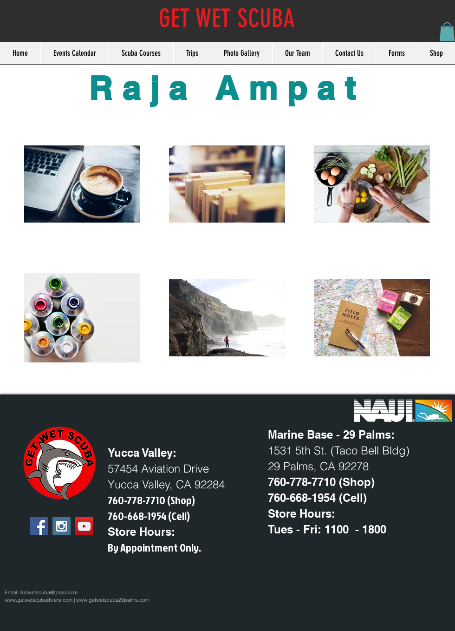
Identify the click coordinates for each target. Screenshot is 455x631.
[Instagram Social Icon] (61, 526)
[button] (447, 31)
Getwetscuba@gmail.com (49, 592)
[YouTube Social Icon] (84, 526)
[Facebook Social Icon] (39, 526)
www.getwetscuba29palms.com (112, 600)
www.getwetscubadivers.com (38, 600)
